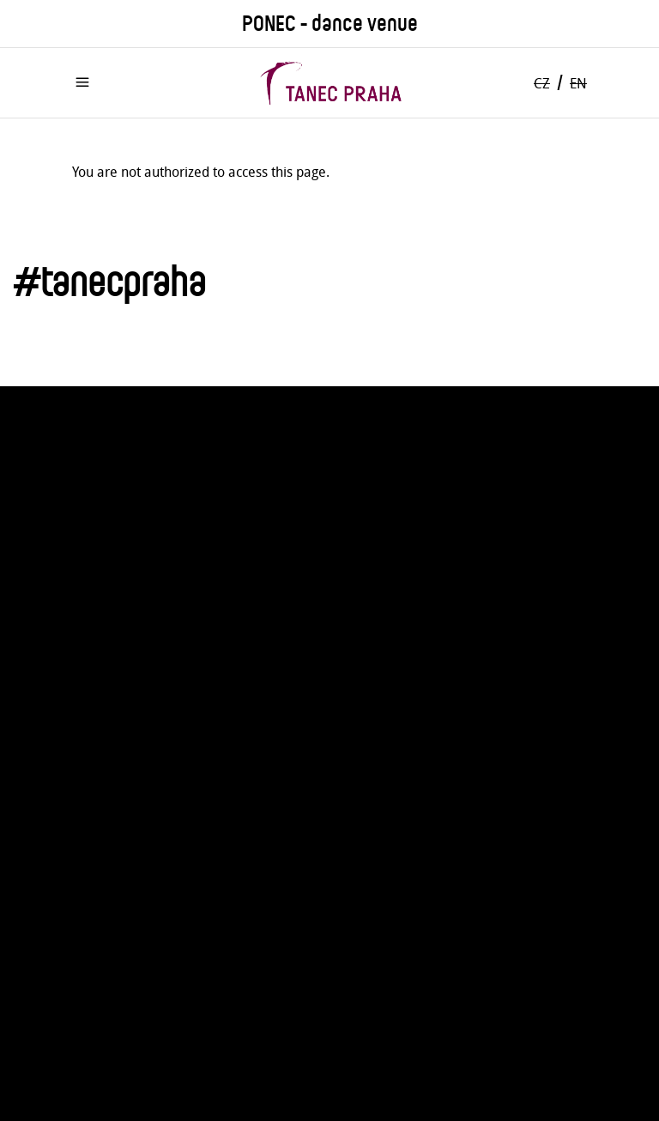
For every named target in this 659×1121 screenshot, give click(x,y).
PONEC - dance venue (330, 23)
